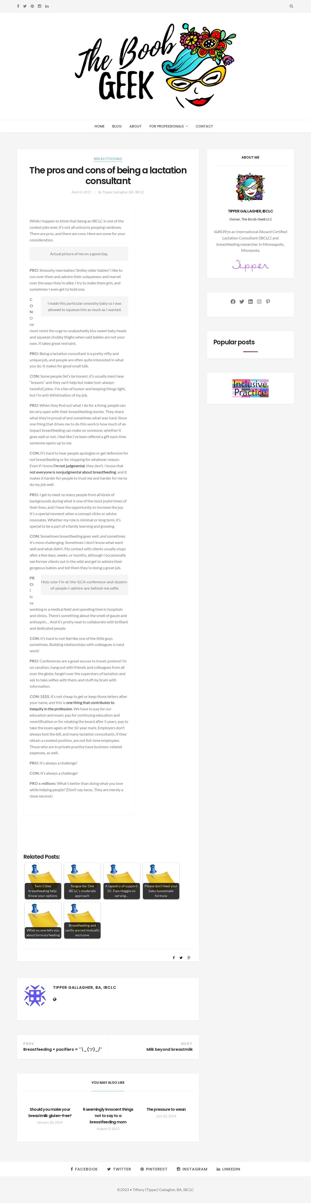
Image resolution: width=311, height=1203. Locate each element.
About (136, 126)
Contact (204, 126)
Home (99, 126)
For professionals (166, 126)
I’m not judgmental (69, 465)
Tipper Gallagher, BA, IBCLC (124, 192)
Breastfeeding (108, 158)
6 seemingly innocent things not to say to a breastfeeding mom (108, 1116)
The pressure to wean (166, 1109)
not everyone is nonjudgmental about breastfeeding (73, 472)
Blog (117, 126)
